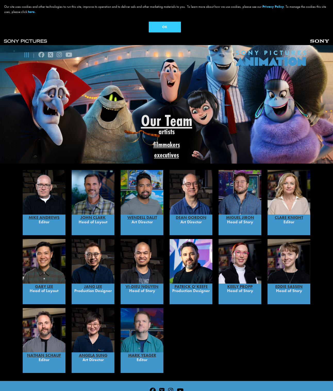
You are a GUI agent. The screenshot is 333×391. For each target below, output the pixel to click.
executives (166, 155)
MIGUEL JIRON (240, 194)
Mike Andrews (44, 194)
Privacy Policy (64, 377)
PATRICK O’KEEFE (191, 262)
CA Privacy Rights (132, 377)
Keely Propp (240, 262)
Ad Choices (166, 377)
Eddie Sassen (289, 262)
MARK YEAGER (142, 331)
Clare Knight (289, 194)
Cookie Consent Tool (262, 377)
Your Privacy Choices (204, 377)
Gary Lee (44, 262)
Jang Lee (93, 262)
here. (32, 12)
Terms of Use (97, 377)
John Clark (93, 194)
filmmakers (166, 144)
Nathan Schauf (44, 331)
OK (164, 27)
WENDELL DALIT (142, 194)
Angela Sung (93, 331)
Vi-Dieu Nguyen (142, 262)
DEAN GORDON (191, 194)
